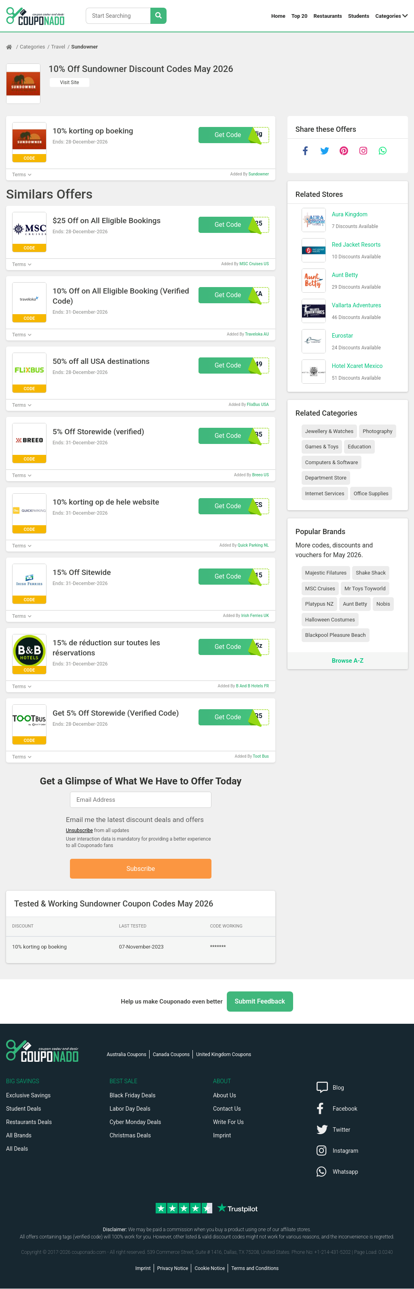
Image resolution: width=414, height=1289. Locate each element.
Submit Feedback (260, 1002)
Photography (377, 431)
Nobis (383, 604)
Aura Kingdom (350, 214)
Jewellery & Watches (329, 431)
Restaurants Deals (29, 1122)
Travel (58, 47)
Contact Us (227, 1109)
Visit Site (69, 82)
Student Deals (23, 1109)
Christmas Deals (130, 1136)
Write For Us (228, 1122)
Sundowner (84, 47)
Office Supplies (371, 493)
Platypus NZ (319, 604)
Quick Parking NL (253, 545)
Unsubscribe (79, 830)
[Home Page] (13, 47)
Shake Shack (371, 573)
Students (358, 16)
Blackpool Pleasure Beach (335, 635)
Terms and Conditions (255, 1269)
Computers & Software (331, 462)
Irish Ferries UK (255, 615)
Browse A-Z (347, 660)
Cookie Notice (209, 1269)
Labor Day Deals (130, 1109)
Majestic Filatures (325, 573)
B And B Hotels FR (252, 686)
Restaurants (328, 16)
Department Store (325, 478)
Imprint (222, 1136)
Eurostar (342, 335)
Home (278, 16)
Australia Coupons (126, 1055)
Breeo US (260, 475)
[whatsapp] (383, 151)
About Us (224, 1095)
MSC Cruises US (254, 264)
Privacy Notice (172, 1269)
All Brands (19, 1136)
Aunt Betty (345, 275)
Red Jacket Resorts (356, 244)
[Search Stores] (158, 16)
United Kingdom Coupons (223, 1055)
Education (359, 447)
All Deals (17, 1149)
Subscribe (141, 869)
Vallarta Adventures (356, 305)
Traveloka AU (257, 334)
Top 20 (299, 16)
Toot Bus (261, 756)
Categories (388, 16)
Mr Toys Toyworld (365, 588)
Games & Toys (322, 447)
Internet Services (324, 493)
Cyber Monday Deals (135, 1122)
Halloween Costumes (330, 620)
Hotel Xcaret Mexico (357, 366)
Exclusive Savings (28, 1095)
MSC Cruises (320, 588)
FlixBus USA (258, 404)
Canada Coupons (171, 1055)
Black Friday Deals (133, 1095)
